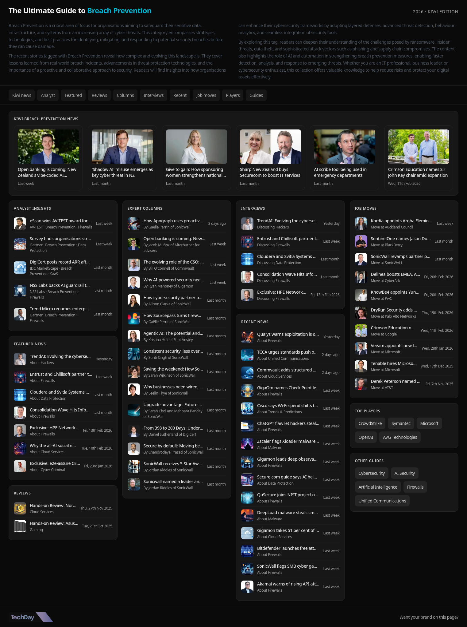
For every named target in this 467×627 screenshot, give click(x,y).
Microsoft (429, 423)
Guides (256, 95)
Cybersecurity (372, 473)
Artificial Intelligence (378, 487)
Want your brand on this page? (428, 617)
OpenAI (366, 437)
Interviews (154, 95)
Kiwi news (21, 95)
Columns (125, 95)
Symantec (401, 423)
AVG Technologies (400, 437)
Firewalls (415, 487)
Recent (180, 95)
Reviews (99, 95)
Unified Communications (382, 501)
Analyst (48, 95)
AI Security (405, 473)
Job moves (206, 95)
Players (233, 95)
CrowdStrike (370, 423)
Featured (73, 95)
